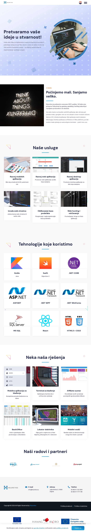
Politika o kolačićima (80, 506)
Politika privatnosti (66, 506)
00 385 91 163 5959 (76, 489)
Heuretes (33, 505)
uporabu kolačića (39, 528)
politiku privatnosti (62, 528)
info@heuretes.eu (33, 489)
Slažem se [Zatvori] (78, 528)
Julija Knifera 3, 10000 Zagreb (56, 490)
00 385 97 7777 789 (76, 492)
